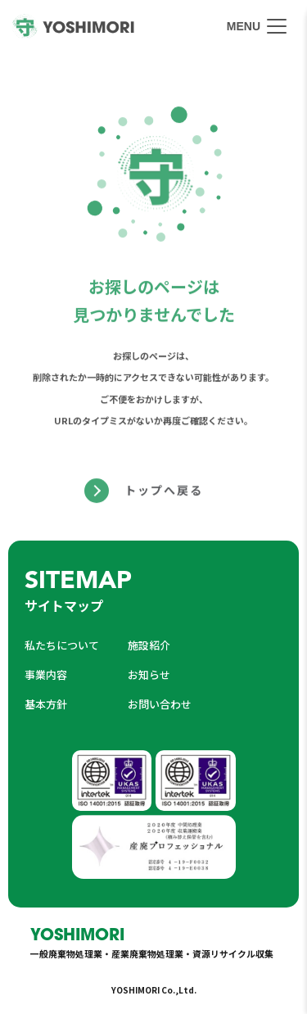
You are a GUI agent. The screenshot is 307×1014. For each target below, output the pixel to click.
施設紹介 (149, 645)
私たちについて (62, 645)
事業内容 (46, 674)
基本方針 (46, 704)
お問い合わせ (160, 704)
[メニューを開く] (257, 26)
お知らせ (149, 674)
